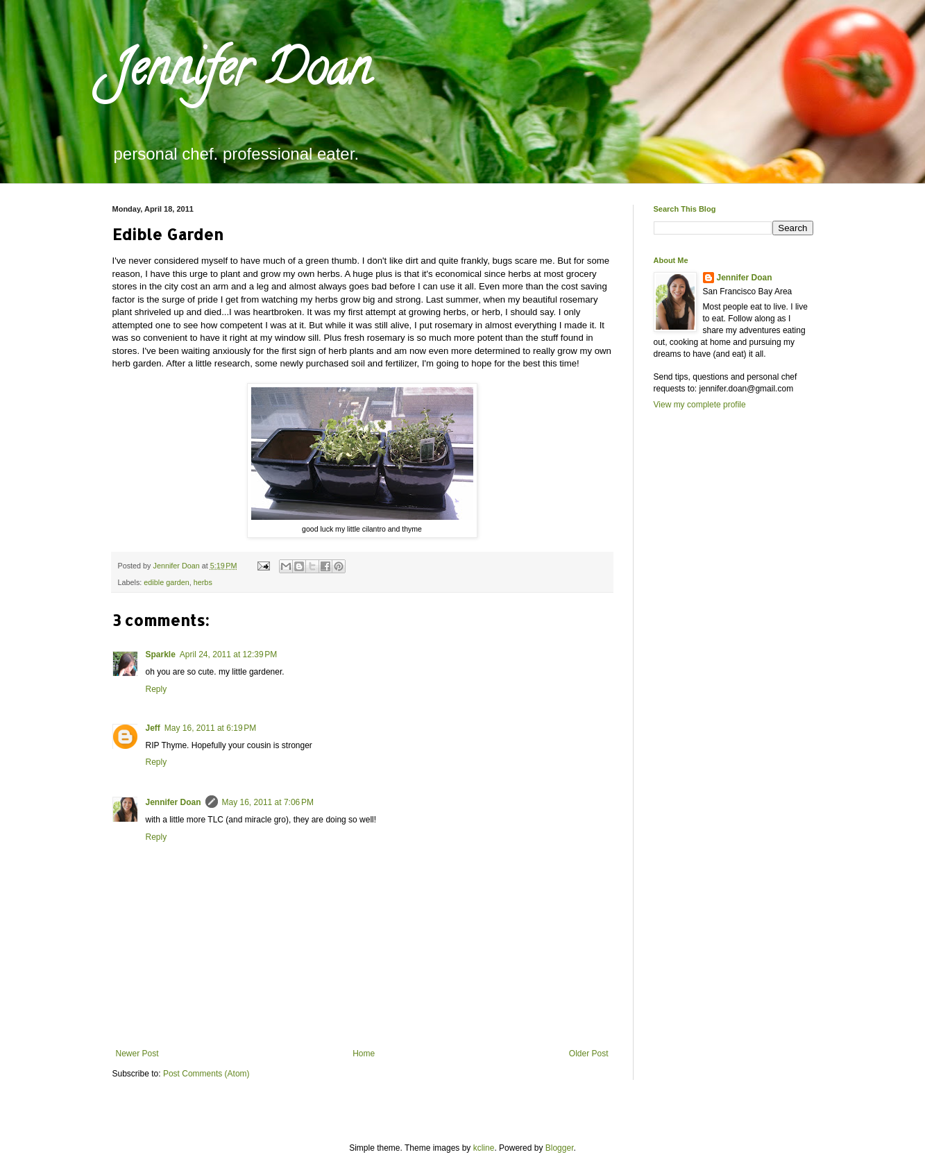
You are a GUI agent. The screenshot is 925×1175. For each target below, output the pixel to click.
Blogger (559, 1148)
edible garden (166, 582)
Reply (156, 689)
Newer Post (137, 1053)
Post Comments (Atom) (206, 1074)
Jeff (153, 728)
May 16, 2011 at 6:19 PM (210, 728)
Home (364, 1053)
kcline (484, 1148)
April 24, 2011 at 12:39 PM (228, 654)
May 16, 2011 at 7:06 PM (268, 802)
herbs (203, 582)
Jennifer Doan (241, 73)
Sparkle (161, 654)
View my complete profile (700, 404)
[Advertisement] (709, 661)
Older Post (589, 1053)
